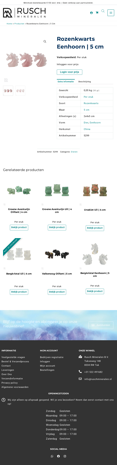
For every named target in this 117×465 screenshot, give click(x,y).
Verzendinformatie (12, 378)
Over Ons (7, 374)
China (87, 129)
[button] (45, 42)
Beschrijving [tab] (84, 82)
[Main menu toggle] (111, 13)
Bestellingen (47, 370)
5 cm (86, 110)
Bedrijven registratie (52, 357)
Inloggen (45, 361)
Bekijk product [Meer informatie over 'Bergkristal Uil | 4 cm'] (19, 292)
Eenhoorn (95, 123)
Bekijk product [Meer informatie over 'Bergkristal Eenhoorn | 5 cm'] (95, 292)
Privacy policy (10, 382)
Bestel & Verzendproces (15, 361)
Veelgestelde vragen (13, 357)
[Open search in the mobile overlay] (103, 10)
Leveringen (8, 370)
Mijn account (47, 365)
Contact (6, 365)
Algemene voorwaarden (15, 387)
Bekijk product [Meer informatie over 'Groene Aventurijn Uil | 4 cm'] (57, 228)
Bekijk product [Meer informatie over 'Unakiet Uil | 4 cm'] (95, 228)
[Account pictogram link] (91, 13)
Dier (86, 123)
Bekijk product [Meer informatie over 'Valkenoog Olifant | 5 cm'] (57, 292)
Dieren (74, 152)
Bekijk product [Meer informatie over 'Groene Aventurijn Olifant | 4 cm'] (19, 228)
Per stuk (88, 97)
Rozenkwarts (91, 103)
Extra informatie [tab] (66, 82)
